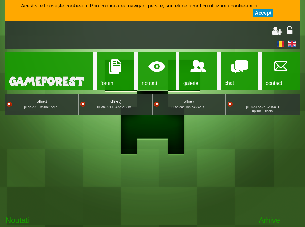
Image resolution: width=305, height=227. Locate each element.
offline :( (42, 101)
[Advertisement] (82, 35)
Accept (263, 13)
